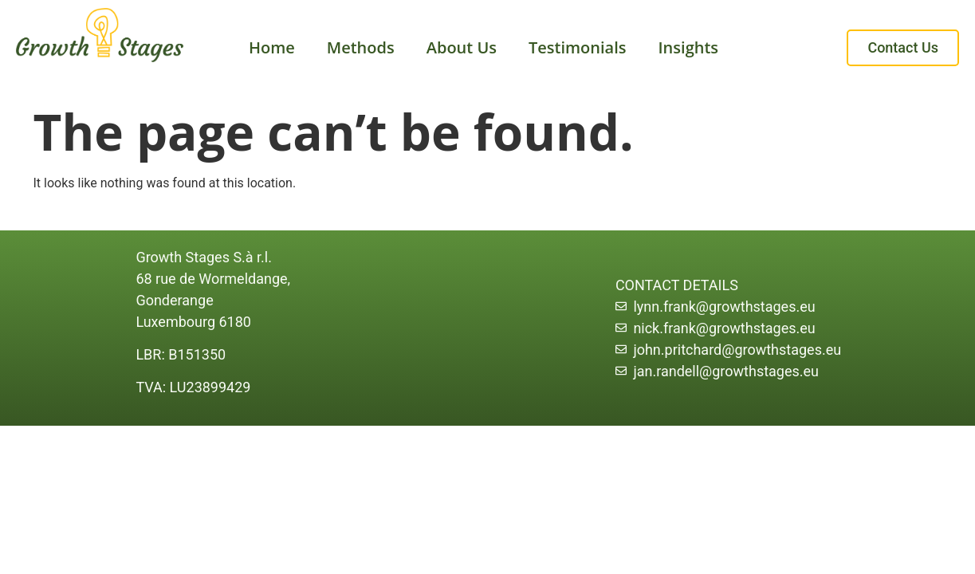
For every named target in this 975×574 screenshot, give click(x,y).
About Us (462, 47)
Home (272, 47)
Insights (689, 47)
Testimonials (578, 47)
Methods (361, 47)
